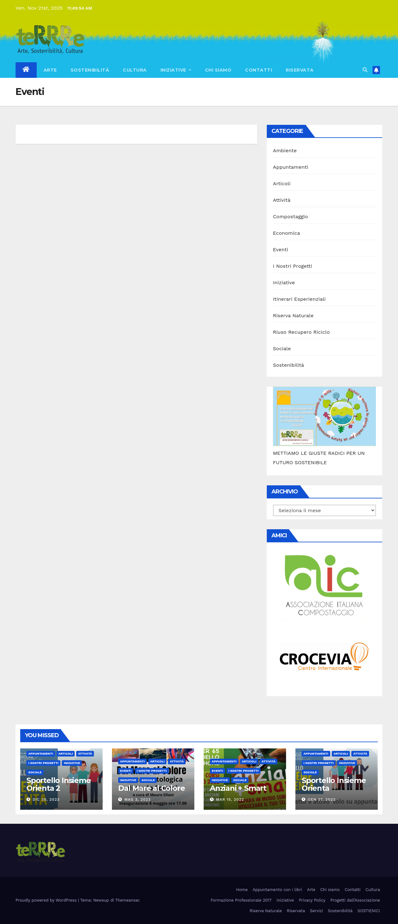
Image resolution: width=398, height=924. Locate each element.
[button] (365, 70)
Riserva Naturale (293, 315)
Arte (50, 70)
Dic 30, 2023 (46, 799)
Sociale (282, 348)
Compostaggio (290, 216)
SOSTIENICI (369, 910)
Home (242, 889)
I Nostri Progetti (292, 266)
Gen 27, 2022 (322, 799)
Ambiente (285, 150)
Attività (282, 200)
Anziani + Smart (238, 788)
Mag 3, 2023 (137, 799)
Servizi (316, 910)
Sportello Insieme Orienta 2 (58, 784)
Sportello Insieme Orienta (334, 784)
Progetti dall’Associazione (355, 900)
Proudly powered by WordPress (47, 900)
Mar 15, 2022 (230, 799)
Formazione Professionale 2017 (241, 900)
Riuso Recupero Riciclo (301, 332)
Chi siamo (218, 70)
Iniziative (175, 70)
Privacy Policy (312, 900)
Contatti (258, 70)
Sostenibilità (90, 70)
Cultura (135, 70)
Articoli (282, 183)
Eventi (280, 249)
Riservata (300, 70)
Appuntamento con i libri (277, 889)
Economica (286, 233)
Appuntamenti (290, 167)
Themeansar (127, 900)
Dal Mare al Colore (151, 788)
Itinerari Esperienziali (299, 299)
